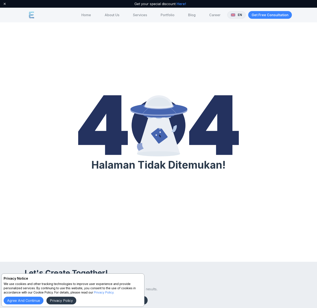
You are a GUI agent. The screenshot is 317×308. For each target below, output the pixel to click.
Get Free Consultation (270, 15)
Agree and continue (23, 300)
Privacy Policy (61, 300)
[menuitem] (86, 15)
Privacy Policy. (104, 292)
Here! (181, 4)
